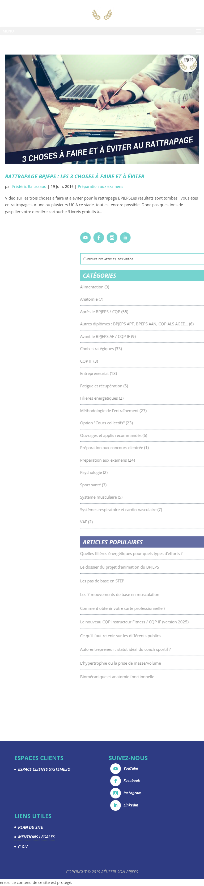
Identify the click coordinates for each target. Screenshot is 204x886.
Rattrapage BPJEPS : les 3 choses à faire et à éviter (74, 176)
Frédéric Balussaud (29, 186)
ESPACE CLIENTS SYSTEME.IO (44, 769)
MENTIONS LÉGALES (36, 836)
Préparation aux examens (100, 186)
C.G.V (23, 846)
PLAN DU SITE (30, 827)
